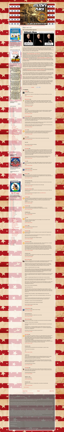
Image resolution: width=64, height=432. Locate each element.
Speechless (13, 136)
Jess (25, 161)
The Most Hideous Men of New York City (33, 53)
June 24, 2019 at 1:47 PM (28, 343)
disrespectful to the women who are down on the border (35, 69)
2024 (12, 110)
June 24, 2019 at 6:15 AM (28, 145)
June (13, 125)
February (13, 148)
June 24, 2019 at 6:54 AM (28, 170)
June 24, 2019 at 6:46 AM (28, 165)
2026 (12, 107)
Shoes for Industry (14, 235)
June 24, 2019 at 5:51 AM (28, 139)
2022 (12, 112)
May (12, 144)
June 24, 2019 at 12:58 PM (29, 256)
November (13, 211)
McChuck (26, 173)
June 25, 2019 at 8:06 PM (28, 373)
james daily (26, 334)
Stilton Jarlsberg (27, 259)
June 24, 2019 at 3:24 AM (28, 113)
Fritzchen (26, 225)
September (13, 121)
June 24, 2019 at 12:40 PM (29, 250)
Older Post (52, 390)
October (13, 120)
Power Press (14, 133)
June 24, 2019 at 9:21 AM (28, 214)
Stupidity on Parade (14, 130)
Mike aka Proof (27, 99)
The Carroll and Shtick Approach (15, 129)
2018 (12, 151)
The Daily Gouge (12, 178)
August (13, 122)
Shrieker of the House (15, 139)
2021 (12, 206)
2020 (12, 115)
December (13, 117)
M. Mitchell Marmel (28, 168)
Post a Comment (26, 387)
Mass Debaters (14, 127)
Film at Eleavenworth (15, 141)
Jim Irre (26, 129)
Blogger (37, 428)
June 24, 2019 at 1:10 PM (28, 316)
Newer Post (25, 390)
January (13, 149)
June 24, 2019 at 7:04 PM (28, 352)
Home (38, 390)
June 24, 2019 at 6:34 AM (28, 158)
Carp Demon (14, 230)
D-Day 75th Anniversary (15, 140)
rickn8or (26, 91)
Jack (25, 217)
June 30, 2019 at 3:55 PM (28, 385)
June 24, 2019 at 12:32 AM (29, 96)
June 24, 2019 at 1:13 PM (28, 331)
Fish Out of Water (27, 116)
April (12, 145)
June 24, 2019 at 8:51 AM (28, 209)
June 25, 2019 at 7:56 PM (28, 364)
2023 (12, 111)
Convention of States (13, 174)
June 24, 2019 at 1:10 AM (28, 106)
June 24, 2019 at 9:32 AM (28, 222)
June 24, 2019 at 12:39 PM (29, 238)
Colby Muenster (27, 241)
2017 (12, 152)
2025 (12, 201)
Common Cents (12, 173)
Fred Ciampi (27, 148)
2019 (12, 116)
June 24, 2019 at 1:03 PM (28, 305)
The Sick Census (14, 126)
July (12, 216)
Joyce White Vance (43, 192)
